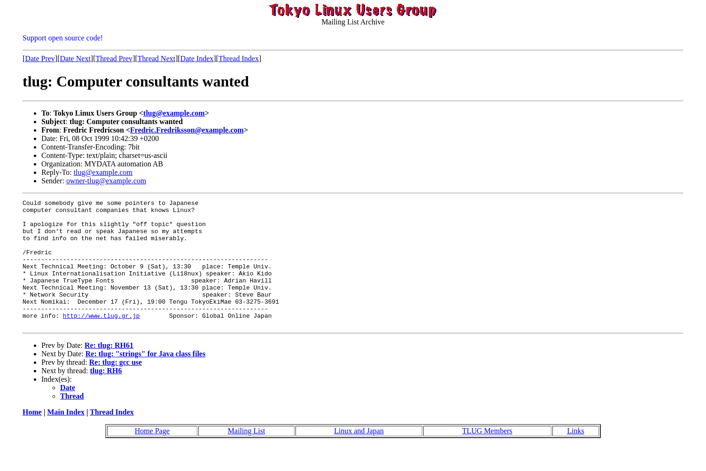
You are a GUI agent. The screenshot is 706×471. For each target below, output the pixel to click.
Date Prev (40, 59)
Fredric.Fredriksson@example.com (187, 130)
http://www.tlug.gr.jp (101, 339)
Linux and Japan (359, 456)
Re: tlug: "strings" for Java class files (145, 379)
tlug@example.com (174, 113)
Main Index (66, 437)
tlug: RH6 (106, 396)
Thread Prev (113, 59)
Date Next (75, 59)
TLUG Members (487, 456)
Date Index (197, 59)
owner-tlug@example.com (106, 181)
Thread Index (238, 59)
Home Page (152, 456)
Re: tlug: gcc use (115, 388)
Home (32, 437)
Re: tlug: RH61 (109, 371)
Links (575, 456)
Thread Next (156, 59)
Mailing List (246, 456)
